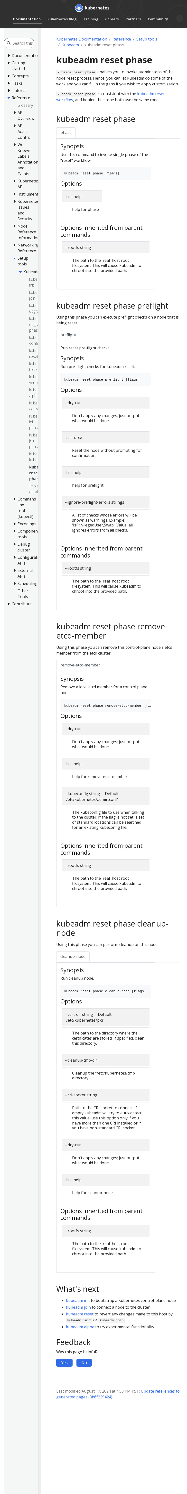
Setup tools (146, 39)
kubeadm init (78, 1300)
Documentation (27, 19)
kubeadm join (78, 1307)
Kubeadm (70, 45)
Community (158, 19)
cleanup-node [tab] (72, 956)
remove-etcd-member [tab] (80, 665)
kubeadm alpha (80, 1327)
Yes (64, 1362)
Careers (112, 19)
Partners (133, 19)
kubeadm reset (80, 1314)
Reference (121, 39)
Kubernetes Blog (62, 19)
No (84, 1362)
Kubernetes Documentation (81, 39)
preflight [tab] (68, 334)
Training (91, 19)
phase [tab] (66, 132)
